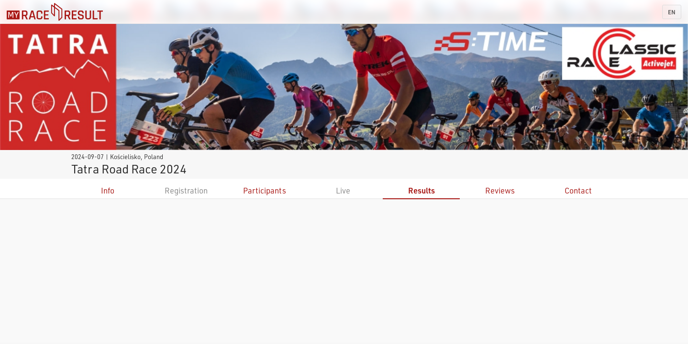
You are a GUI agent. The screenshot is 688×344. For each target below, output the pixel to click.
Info (107, 190)
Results (421, 190)
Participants (264, 190)
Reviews (500, 190)
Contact (578, 190)
